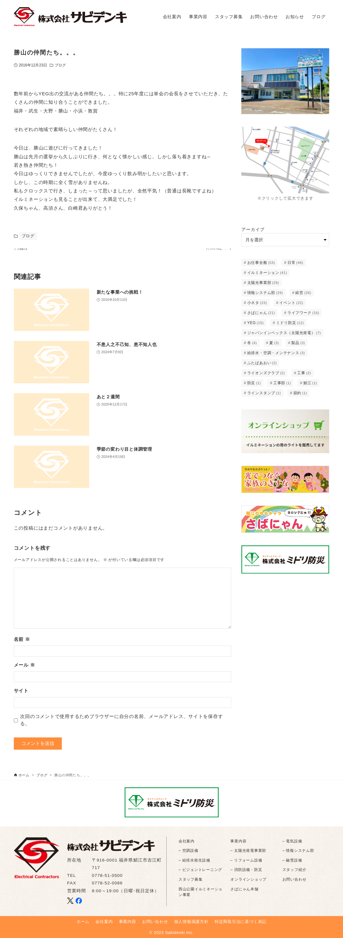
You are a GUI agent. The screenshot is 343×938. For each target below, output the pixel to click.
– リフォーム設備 (246, 860)
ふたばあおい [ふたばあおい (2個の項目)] (262, 363)
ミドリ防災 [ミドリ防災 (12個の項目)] (290, 323)
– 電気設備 (292, 841)
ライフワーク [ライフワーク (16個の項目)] (303, 313)
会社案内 (187, 841)
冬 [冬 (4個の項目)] (252, 343)
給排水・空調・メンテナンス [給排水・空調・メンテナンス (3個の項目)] (276, 353)
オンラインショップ (248, 879)
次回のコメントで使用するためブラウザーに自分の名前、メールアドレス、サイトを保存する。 (121, 725)
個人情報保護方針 (191, 921)
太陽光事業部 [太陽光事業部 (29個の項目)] (263, 282)
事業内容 (238, 841)
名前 (22, 644)
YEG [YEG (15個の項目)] (255, 323)
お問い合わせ (294, 879)
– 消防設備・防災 (246, 870)
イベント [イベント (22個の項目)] (291, 303)
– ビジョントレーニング (200, 870)
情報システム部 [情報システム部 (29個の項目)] (265, 293)
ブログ (60, 65)
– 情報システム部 (298, 851)
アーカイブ (253, 229)
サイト (21, 696)
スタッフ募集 (191, 879)
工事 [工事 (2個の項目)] (304, 373)
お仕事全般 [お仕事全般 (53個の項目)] (261, 262)
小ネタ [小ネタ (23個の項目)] (257, 303)
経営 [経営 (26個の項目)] (303, 293)
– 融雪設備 (292, 860)
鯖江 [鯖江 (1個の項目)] (310, 383)
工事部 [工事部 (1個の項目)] (282, 383)
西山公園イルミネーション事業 (200, 892)
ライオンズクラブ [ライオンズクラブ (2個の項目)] (266, 373)
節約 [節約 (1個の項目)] (300, 393)
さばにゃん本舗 (244, 889)
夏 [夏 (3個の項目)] (274, 343)
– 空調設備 (188, 851)
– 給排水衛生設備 (194, 860)
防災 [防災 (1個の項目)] (254, 383)
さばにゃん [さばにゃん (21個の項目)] (261, 313)
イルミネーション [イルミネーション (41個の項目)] (267, 272)
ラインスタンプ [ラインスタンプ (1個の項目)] (264, 393)
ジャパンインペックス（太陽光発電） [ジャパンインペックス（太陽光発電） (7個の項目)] (284, 333)
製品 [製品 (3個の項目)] (298, 343)
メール (24, 670)
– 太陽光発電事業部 (248, 851)
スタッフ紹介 (294, 870)
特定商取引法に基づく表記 (240, 921)
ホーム (83, 921)
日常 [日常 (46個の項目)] (295, 262)
